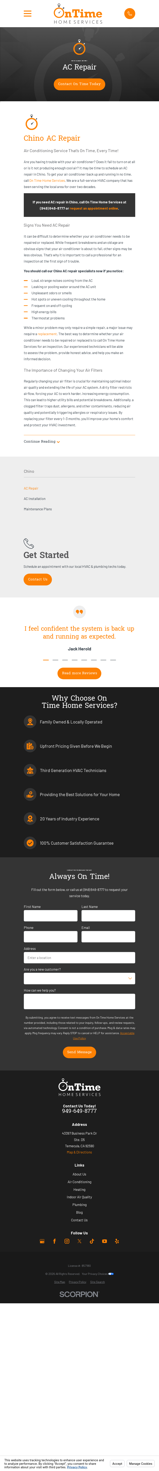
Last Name (89, 906)
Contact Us (79, 1220)
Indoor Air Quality (79, 1197)
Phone (28, 927)
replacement (47, 334)
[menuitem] (59, 1281)
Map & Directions (79, 1152)
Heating (79, 1189)
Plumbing (79, 1204)
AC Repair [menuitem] (31, 488)
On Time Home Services (47, 180)
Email (85, 927)
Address (30, 948)
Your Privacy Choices (98, 1274)
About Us (79, 1174)
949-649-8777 (79, 1111)
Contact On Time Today (79, 84)
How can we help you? (40, 990)
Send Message (79, 1052)
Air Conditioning (79, 1182)
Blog (79, 1212)
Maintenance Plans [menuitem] (38, 509)
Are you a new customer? (42, 969)
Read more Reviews (79, 673)
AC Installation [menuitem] (34, 498)
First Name (32, 906)
